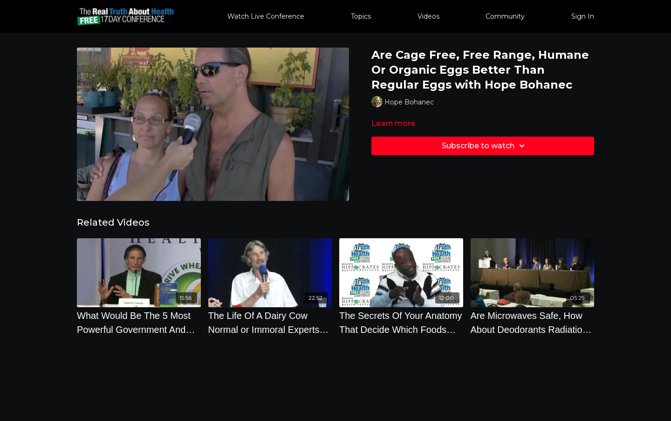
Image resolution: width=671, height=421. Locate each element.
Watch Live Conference (265, 16)
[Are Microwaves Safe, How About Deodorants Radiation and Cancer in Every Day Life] (533, 323)
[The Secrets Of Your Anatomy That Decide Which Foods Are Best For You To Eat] (401, 323)
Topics (361, 16)
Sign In (582, 16)
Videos (428, 16)
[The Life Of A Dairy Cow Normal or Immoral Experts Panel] (270, 323)
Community (505, 16)
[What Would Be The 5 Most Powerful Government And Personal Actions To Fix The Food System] (139, 323)
